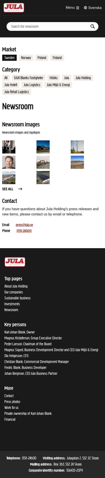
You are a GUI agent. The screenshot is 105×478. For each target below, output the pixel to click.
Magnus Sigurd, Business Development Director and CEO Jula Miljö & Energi (51, 350)
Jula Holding (83, 78)
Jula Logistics (32, 85)
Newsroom (11, 310)
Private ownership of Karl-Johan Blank (28, 413)
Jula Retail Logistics (16, 92)
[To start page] (13, 8)
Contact (9, 396)
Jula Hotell (10, 85)
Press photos (12, 402)
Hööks (54, 78)
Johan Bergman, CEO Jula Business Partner (30, 373)
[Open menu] (72, 7)
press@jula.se (24, 225)
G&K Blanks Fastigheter (28, 78)
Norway (26, 58)
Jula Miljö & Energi (58, 85)
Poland (42, 58)
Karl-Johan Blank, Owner (19, 332)
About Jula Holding (15, 286)
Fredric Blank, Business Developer (25, 368)
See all (12, 189)
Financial (9, 419)
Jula (66, 78)
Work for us (11, 408)
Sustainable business (17, 298)
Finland (57, 58)
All (5, 78)
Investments (12, 304)
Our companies (13, 292)
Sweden (9, 58)
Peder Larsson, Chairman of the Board (27, 344)
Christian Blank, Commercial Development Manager (36, 362)
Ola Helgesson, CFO (16, 356)
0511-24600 (24, 231)
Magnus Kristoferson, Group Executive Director (33, 338)
